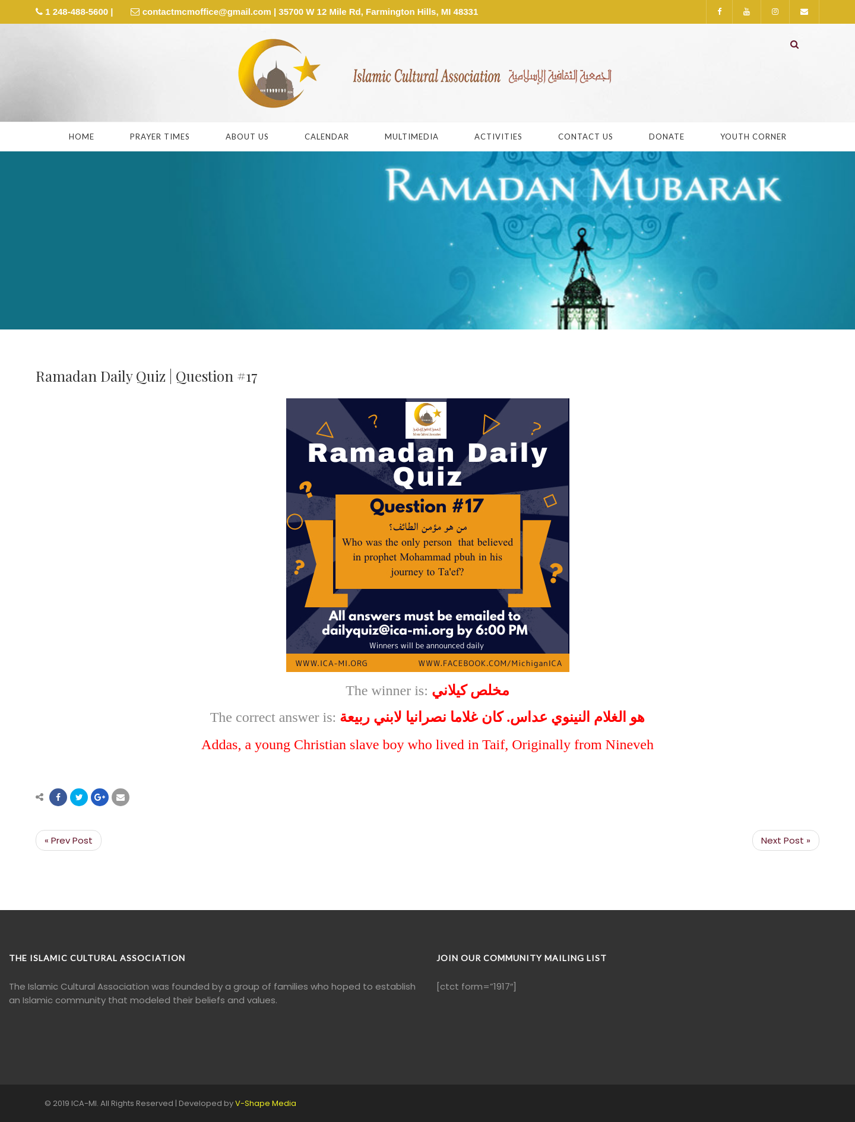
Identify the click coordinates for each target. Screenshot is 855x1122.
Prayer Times (160, 136)
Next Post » (785, 840)
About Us (247, 136)
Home (81, 136)
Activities (498, 136)
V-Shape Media (265, 1103)
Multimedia (412, 136)
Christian (320, 744)
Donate (667, 136)
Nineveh (630, 744)
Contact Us (585, 136)
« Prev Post (69, 840)
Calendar (327, 136)
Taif (493, 744)
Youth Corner (753, 136)
